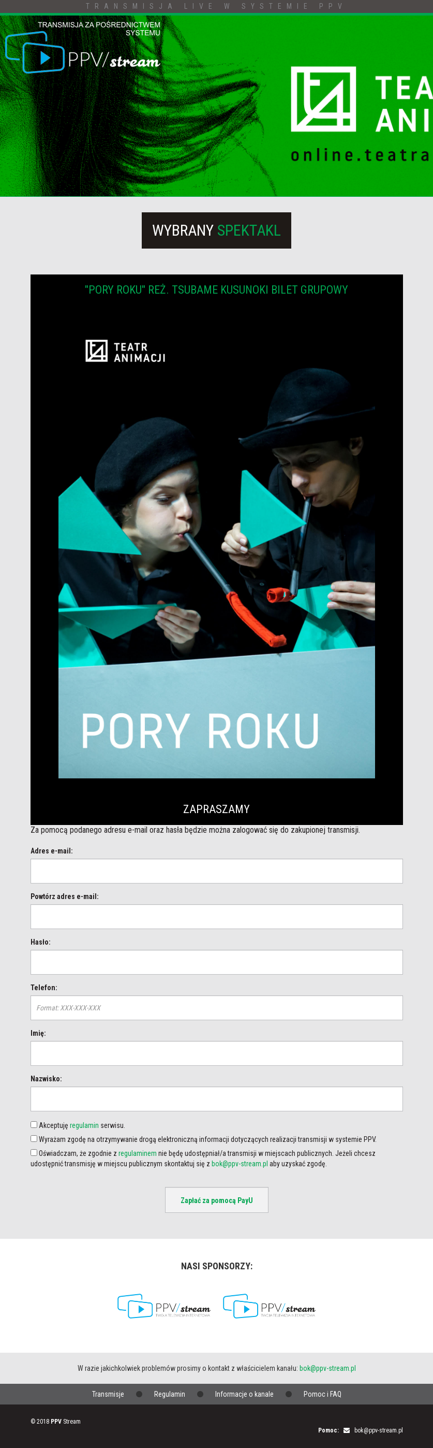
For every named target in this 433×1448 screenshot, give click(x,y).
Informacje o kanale (244, 1394)
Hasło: (41, 942)
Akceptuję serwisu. (78, 1125)
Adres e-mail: (52, 851)
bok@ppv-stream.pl (240, 1164)
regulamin (84, 1125)
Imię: (38, 1033)
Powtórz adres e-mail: (65, 896)
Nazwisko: (46, 1079)
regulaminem (137, 1153)
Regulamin (169, 1394)
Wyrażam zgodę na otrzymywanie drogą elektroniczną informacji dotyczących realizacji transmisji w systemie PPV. (204, 1139)
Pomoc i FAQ (322, 1394)
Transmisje (108, 1394)
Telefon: (44, 987)
